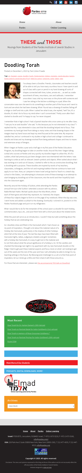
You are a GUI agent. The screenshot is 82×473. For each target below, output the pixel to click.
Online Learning (58, 27)
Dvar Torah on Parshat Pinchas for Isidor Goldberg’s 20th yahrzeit (33, 337)
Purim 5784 (11, 341)
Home (22, 22)
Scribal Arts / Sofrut (48, 79)
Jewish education (63, 76)
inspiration (54, 76)
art (9, 76)
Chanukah (14, 76)
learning (71, 76)
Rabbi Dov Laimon (36, 79)
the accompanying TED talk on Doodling (53, 263)
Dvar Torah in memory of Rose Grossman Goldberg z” (28, 333)
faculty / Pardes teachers (36, 76)
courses (19, 76)
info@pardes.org (43, 445)
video (61, 79)
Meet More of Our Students (18, 363)
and (41, 42)
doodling (26, 76)
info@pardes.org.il (41, 439)
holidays (47, 76)
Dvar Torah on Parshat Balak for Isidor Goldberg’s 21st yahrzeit (32, 329)
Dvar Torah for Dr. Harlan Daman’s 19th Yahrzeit (26, 325)
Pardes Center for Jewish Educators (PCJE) (17, 79)
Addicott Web (47, 467)
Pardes (22, 27)
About (58, 22)
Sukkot (57, 79)
